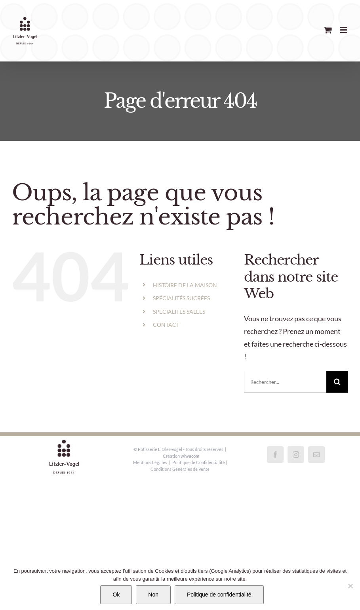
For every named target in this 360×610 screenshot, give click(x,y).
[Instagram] (296, 454)
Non (153, 594)
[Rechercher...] (285, 382)
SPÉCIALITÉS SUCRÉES (181, 298)
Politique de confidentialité (219, 594)
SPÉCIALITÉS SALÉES (179, 311)
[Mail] (316, 454)
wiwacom (190, 455)
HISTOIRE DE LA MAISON (185, 285)
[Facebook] (275, 454)
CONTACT (166, 324)
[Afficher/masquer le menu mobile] (344, 30)
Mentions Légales (150, 462)
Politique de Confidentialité (198, 462)
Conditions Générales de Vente (180, 469)
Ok (116, 594)
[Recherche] (337, 382)
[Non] (350, 586)
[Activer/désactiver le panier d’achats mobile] (328, 30)
